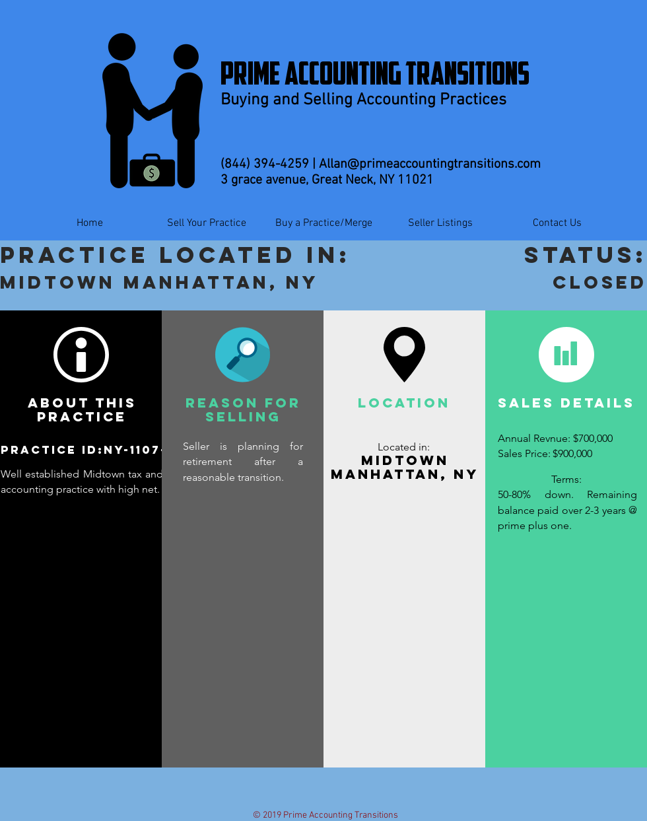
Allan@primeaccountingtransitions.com (430, 164)
